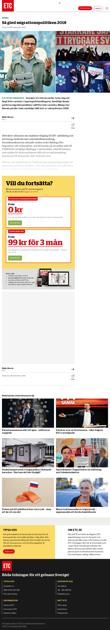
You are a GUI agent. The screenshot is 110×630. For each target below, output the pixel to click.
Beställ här (15, 223)
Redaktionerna (64, 594)
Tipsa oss (8, 551)
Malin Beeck (8, 117)
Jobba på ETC (9, 605)
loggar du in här (31, 192)
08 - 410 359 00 (64, 590)
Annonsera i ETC (10, 609)
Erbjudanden (63, 613)
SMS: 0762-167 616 (12, 590)
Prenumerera (85, 8)
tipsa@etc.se (9, 586)
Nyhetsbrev (62, 609)
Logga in (97, 8)
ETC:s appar (62, 605)
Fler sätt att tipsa (10, 594)
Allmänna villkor (10, 613)
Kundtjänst (62, 586)
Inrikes (5, 18)
